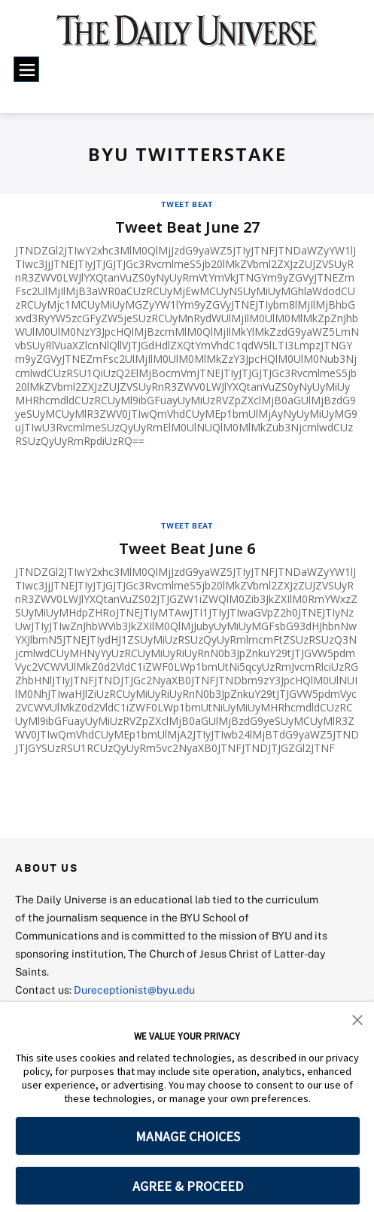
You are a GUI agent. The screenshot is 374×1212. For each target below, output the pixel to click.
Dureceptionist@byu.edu (134, 989)
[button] (357, 1018)
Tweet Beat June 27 (187, 227)
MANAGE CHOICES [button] (187, 1136)
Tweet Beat (187, 204)
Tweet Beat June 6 (187, 548)
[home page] (187, 37)
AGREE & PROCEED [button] (187, 1186)
